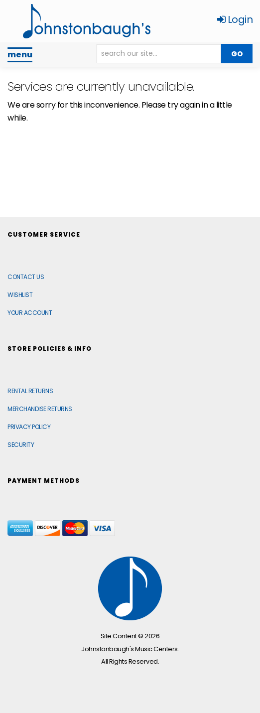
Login (235, 19)
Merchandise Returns (39, 409)
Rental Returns (30, 391)
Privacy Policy (28, 427)
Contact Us (25, 277)
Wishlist (19, 294)
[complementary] (188, 658)
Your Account (29, 312)
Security (20, 444)
